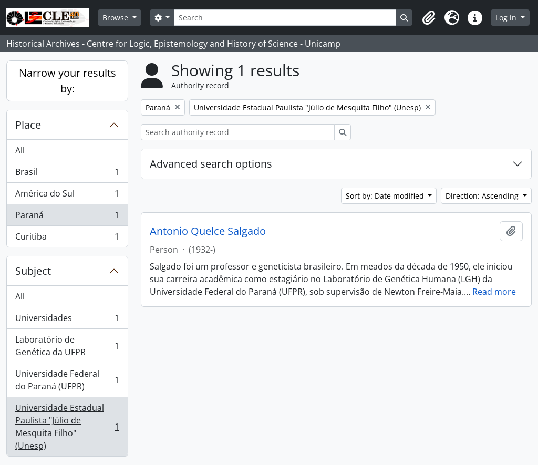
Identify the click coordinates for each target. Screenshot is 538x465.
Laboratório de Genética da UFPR (67, 346)
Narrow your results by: (67, 81)
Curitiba (67, 238)
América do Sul (67, 195)
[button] (428, 17)
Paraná (67, 217)
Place (28, 125)
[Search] (285, 17)
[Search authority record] (238, 132)
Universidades (67, 320)
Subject (33, 271)
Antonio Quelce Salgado (208, 231)
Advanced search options (211, 164)
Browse (116, 18)
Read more (494, 291)
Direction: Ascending (483, 196)
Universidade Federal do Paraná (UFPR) (67, 380)
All (20, 150)
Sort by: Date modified (386, 196)
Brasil (67, 174)
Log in (507, 18)
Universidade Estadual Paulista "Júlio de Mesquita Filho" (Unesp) (67, 426)
